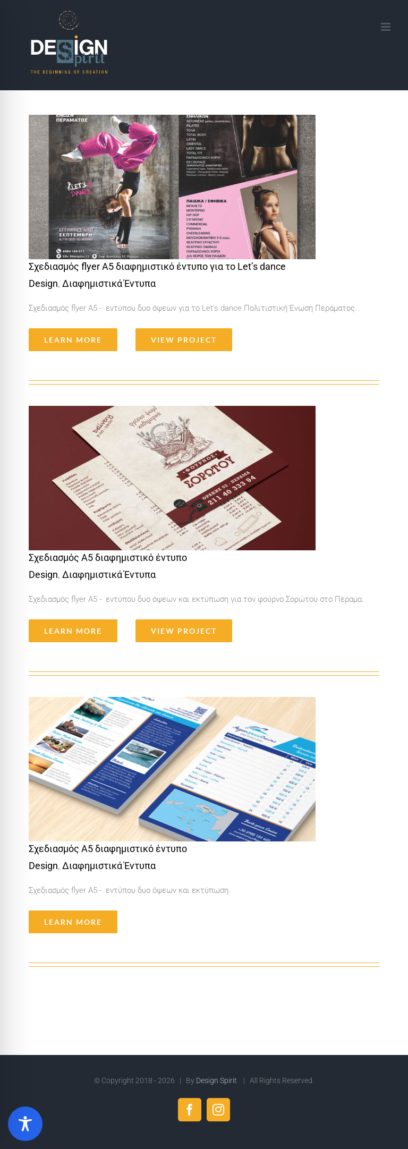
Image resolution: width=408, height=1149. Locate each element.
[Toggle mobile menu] (386, 26)
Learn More (73, 339)
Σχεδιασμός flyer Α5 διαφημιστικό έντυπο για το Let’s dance (157, 266)
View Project (184, 339)
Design (43, 283)
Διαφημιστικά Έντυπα (109, 283)
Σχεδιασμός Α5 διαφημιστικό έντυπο (108, 557)
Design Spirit (217, 1080)
